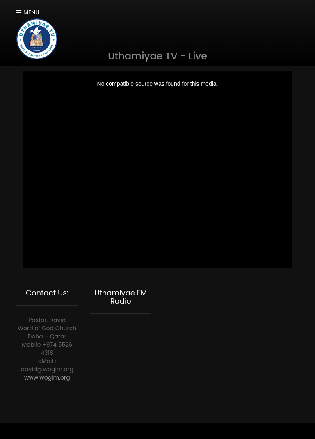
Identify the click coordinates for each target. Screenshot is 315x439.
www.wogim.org (47, 377)
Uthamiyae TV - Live (157, 56)
